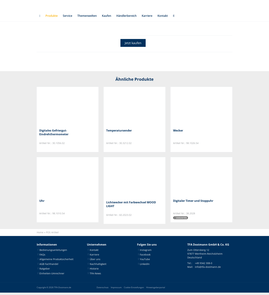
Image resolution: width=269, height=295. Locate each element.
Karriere (147, 18)
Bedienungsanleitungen (53, 252)
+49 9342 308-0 (203, 265)
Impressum (116, 289)
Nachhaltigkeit (98, 266)
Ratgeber (44, 271)
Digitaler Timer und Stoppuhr (193, 203)
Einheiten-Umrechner (51, 275)
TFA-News (95, 275)
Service (67, 18)
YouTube (145, 261)
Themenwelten (87, 18)
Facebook (145, 257)
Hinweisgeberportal (155, 289)
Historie (94, 271)
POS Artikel (52, 234)
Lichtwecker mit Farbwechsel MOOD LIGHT (131, 206)
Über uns (95, 261)
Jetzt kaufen (133, 45)
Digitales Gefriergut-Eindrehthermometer (53, 135)
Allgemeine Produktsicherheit (56, 261)
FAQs (42, 257)
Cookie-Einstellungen (134, 289)
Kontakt (162, 18)
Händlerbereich (126, 18)
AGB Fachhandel (48, 266)
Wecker (178, 133)
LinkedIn (145, 266)
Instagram (145, 252)
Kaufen (106, 18)
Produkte (51, 18)
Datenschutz (103, 289)
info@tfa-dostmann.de (208, 269)
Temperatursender (119, 133)
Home (40, 234)
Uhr (41, 203)
